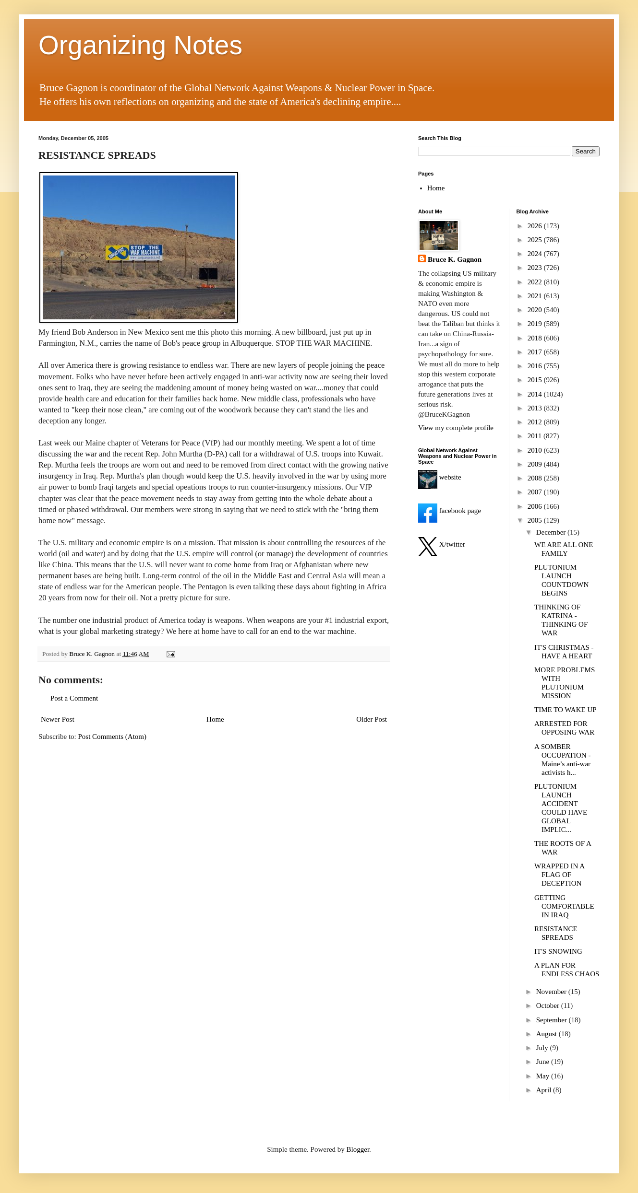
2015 (536, 380)
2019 (536, 323)
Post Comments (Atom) (112, 736)
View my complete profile (456, 428)
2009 (536, 464)
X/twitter (441, 544)
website (439, 477)
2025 (536, 240)
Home (215, 719)
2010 (536, 450)
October (548, 1005)
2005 (536, 520)
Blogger (358, 1149)
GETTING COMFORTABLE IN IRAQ (564, 906)
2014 (536, 394)
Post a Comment (74, 698)
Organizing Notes (140, 45)
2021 (536, 296)
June (543, 1061)
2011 (535, 436)
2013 (536, 408)
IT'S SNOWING (558, 951)
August (547, 1034)
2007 (536, 492)
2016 (536, 366)
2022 (536, 282)
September (552, 1020)
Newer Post (57, 719)
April (544, 1090)
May (543, 1076)
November (552, 991)
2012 (536, 422)
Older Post (371, 719)
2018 (536, 338)
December (551, 532)
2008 (536, 478)
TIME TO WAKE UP (565, 709)
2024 (536, 253)
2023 (536, 267)
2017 (536, 352)
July (543, 1048)
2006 (536, 506)
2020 (536, 310)
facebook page (449, 511)
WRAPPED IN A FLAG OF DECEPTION (559, 874)
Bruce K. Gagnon (455, 259)
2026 (536, 226)
